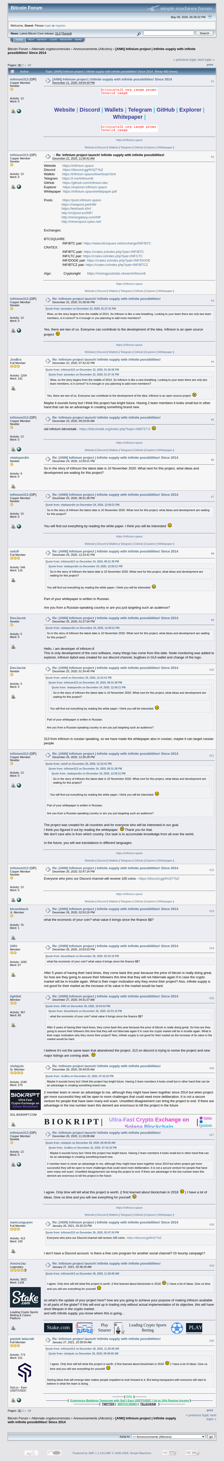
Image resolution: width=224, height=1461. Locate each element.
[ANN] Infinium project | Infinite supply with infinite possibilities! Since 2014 (112, 79)
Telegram (126, 147)
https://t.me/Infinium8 (77, 178)
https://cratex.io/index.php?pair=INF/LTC (113, 256)
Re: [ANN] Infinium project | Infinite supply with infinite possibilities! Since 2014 (115, 457)
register (60, 25)
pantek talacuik (22, 1339)
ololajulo (17, 1066)
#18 (211, 1224)
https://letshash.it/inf (76, 208)
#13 (211, 911)
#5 (212, 419)
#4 (212, 361)
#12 (211, 869)
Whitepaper (165, 147)
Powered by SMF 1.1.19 (88, 1453)
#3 (212, 300)
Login (53, 39)
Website (90, 147)
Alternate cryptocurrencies (51, 49)
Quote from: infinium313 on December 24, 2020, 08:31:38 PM (82, 561)
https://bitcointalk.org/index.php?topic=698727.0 (114, 429)
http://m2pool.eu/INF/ (77, 213)
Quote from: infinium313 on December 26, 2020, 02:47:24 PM (82, 1232)
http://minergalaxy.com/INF (81, 217)
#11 (211, 755)
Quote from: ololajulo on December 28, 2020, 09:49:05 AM (80, 1142)
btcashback (19, 909)
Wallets (113, 147)
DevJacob (18, 618)
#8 (212, 553)
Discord (102, 147)
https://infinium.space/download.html (89, 174)
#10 (211, 669)
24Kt (13, 946)
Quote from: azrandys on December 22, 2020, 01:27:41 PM (80, 308)
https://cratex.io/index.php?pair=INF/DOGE (118, 260)
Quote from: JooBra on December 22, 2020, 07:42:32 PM (79, 1076)
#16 (211, 1068)
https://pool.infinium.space (82, 200)
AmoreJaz (18, 1263)
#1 (212, 81)
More (78, 39)
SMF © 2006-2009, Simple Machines (128, 1453)
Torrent (66, 33)
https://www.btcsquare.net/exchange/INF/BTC (117, 243)
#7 (212, 496)
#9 (212, 619)
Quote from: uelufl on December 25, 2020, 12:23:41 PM (78, 677)
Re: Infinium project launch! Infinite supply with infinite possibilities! (110, 155)
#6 (212, 459)
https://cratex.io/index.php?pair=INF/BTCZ (117, 265)
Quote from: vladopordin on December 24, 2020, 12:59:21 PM (82, 504)
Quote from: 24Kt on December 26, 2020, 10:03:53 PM (77, 1006)
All (29, 65)
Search (42, 39)
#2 (212, 157)
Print (210, 64)
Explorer (150, 147)
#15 (211, 998)
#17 (211, 1134)
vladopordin (19, 457)
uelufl (14, 551)
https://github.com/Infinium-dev (85, 183)
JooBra (16, 359)
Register (66, 39)
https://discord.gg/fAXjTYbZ (83, 170)
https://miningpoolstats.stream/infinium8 (116, 273)
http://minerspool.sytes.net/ (81, 221)
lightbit (15, 996)
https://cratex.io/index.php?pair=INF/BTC (114, 252)
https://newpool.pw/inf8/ (79, 204)
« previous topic (185, 60)
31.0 (57, 33)
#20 (211, 1340)
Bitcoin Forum (18, 49)
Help (31, 39)
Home (19, 39)
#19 (211, 1265)
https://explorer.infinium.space (85, 187)
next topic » (206, 60)
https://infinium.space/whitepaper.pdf (90, 191)
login (48, 25)
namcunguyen (21, 1222)
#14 (211, 948)
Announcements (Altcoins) (92, 49)
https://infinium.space (129, 140)
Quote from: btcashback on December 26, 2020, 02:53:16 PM (82, 956)
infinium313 (19, 79)
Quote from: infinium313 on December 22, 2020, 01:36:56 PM (82, 369)
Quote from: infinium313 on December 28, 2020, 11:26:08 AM (82, 1273)
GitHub (138, 147)
